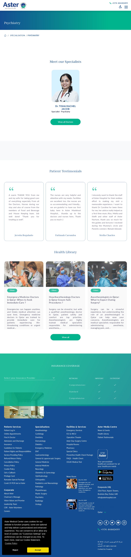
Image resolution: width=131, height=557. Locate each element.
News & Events (104, 430)
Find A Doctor (9, 437)
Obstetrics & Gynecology (45, 472)
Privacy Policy (9, 465)
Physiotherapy (40, 490)
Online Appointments (12, 434)
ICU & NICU (71, 434)
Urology (38, 504)
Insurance (8, 444)
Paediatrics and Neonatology (46, 483)
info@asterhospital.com (107, 497)
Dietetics (38, 444)
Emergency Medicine (43, 448)
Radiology (39, 501)
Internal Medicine (42, 465)
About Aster (9, 493)
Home (5, 36)
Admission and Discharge (14, 441)
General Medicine (42, 462)
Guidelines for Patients (13, 448)
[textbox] (102, 512)
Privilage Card (9, 476)
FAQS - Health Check (75, 458)
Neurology (39, 469)
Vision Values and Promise (14, 500)
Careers (7, 511)
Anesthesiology (41, 430)
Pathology (39, 487)
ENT (37, 451)
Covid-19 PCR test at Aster (14, 483)
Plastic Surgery (41, 494)
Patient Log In (9, 430)
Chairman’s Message (12, 497)
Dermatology (40, 441)
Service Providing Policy (13, 455)
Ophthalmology (41, 476)
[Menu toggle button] (126, 7)
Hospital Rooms (73, 444)
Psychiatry (33, 36)
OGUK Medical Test (74, 462)
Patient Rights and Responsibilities (17, 451)
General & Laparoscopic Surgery (48, 458)
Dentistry (39, 437)
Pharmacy (70, 448)
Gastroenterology (42, 455)
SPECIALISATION (17, 36)
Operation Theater (74, 437)
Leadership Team (10, 504)
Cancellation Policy (11, 462)
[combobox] (102, 512)
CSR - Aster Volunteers (13, 507)
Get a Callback (9, 472)
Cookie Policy (9, 469)
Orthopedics (40, 480)
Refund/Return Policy (12, 458)
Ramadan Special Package (14, 480)
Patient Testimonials (105, 437)
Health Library (103, 434)
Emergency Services (74, 430)
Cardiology (39, 434)
